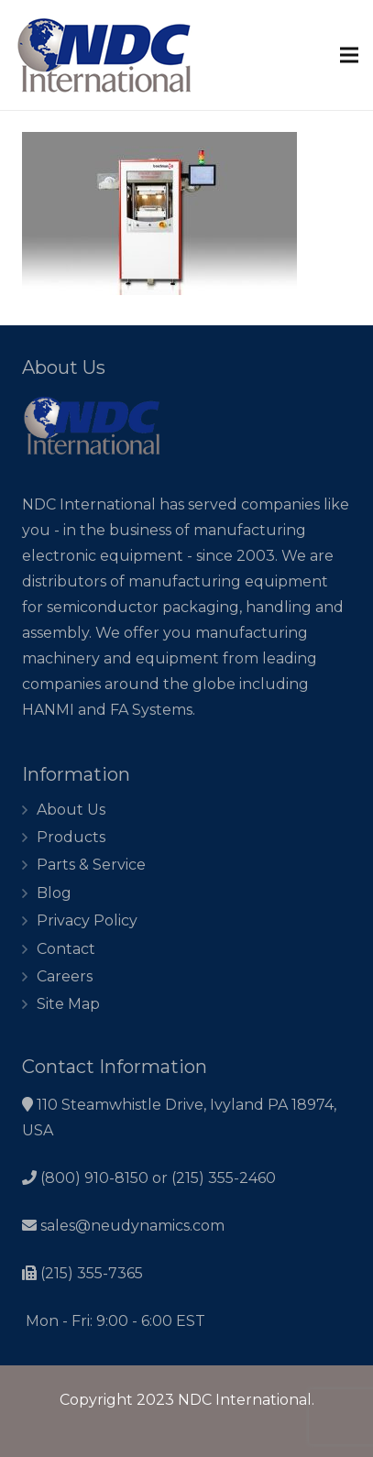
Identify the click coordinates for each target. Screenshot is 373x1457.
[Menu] (349, 55)
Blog (54, 893)
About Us (71, 809)
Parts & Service (91, 864)
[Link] (104, 55)
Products (71, 837)
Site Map (68, 1004)
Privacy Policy (87, 920)
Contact (66, 949)
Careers (65, 976)
